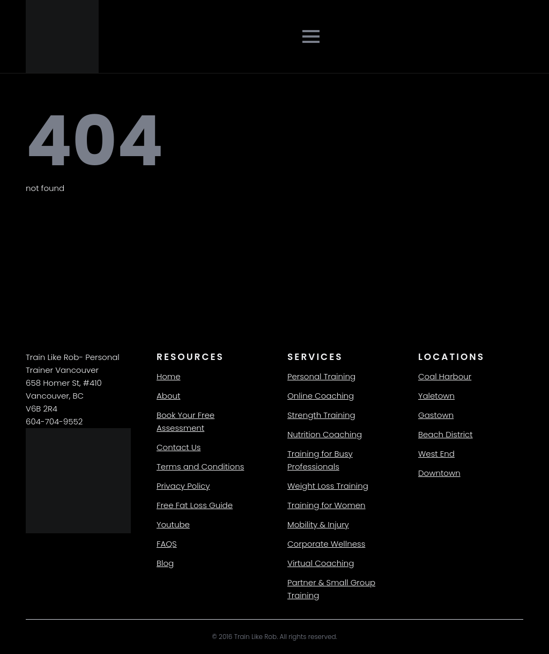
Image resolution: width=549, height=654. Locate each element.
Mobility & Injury (318, 524)
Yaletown (436, 395)
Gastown (436, 415)
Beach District (445, 434)
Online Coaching (320, 395)
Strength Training (321, 415)
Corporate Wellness (326, 543)
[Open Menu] (311, 36)
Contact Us (179, 447)
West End (436, 453)
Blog (165, 563)
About (168, 395)
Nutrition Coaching (324, 434)
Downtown (439, 473)
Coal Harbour (444, 376)
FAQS (167, 543)
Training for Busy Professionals (320, 460)
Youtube (173, 524)
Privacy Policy (183, 485)
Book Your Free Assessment (185, 421)
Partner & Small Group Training (331, 589)
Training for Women (326, 505)
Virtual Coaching (320, 563)
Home (168, 376)
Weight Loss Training (327, 485)
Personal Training (321, 376)
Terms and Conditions (200, 466)
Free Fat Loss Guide (195, 505)
